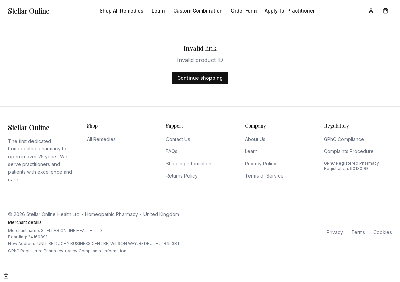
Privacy (335, 232)
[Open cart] (6, 276)
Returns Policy (182, 176)
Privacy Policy (260, 163)
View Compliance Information (97, 250)
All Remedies (101, 139)
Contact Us (178, 139)
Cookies (382, 232)
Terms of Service (264, 176)
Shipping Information (189, 163)
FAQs (171, 151)
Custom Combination (198, 11)
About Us (255, 139)
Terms (358, 232)
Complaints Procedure (349, 151)
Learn (158, 11)
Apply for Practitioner (290, 11)
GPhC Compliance (344, 139)
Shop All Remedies (121, 11)
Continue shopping (200, 78)
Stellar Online (28, 10)
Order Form (244, 11)
